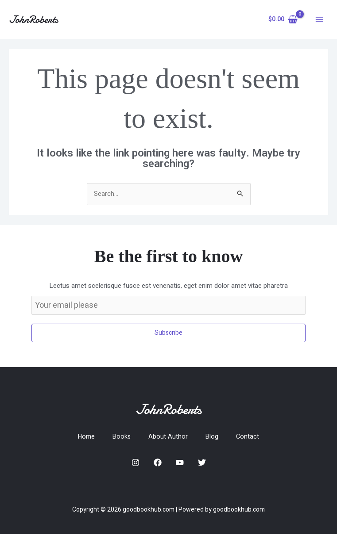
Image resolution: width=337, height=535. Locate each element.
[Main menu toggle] (319, 20)
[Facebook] (158, 464)
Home (86, 437)
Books (122, 437)
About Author (169, 437)
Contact (249, 437)
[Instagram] (135, 464)
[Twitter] (202, 464)
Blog (213, 437)
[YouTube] (180, 464)
